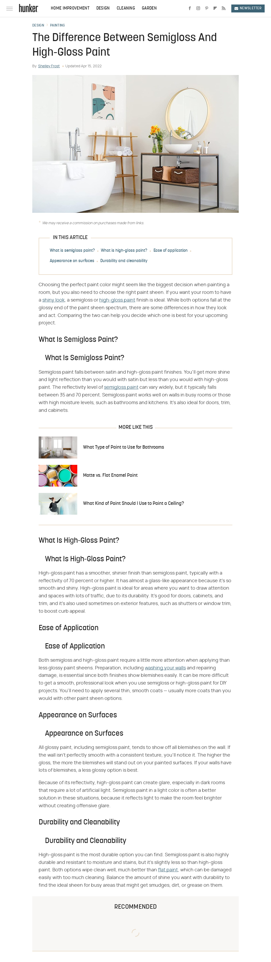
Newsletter (247, 8)
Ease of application (170, 251)
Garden (149, 8)
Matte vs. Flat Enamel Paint (110, 475)
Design (103, 8)
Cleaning (126, 8)
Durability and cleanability (123, 261)
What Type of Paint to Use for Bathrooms (123, 447)
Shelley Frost (49, 66)
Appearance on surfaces (72, 261)
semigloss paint (121, 387)
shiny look (53, 300)
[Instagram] (198, 8)
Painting (57, 26)
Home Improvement (70, 8)
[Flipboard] (215, 8)
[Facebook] (189, 8)
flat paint (168, 870)
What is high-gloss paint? (124, 251)
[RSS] (223, 8)
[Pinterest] (206, 8)
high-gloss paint (117, 300)
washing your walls (165, 668)
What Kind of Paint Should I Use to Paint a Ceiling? (133, 503)
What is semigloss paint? (72, 251)
